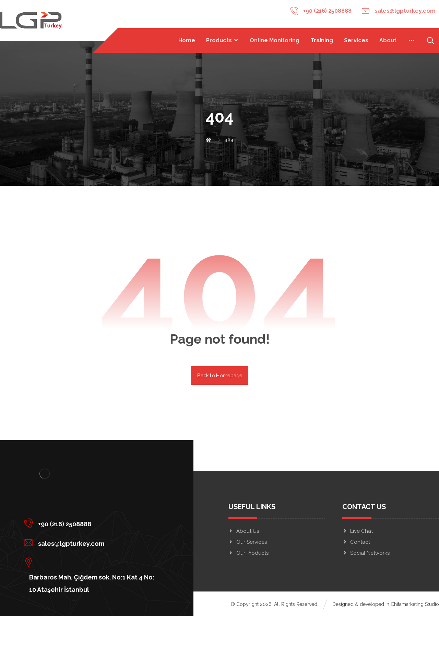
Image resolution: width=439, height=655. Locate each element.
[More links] (411, 40)
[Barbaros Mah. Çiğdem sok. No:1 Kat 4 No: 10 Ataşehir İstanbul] (91, 562)
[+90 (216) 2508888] (91, 523)
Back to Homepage (219, 375)
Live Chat (357, 531)
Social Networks (366, 553)
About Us (243, 531)
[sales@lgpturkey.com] (91, 542)
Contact (356, 542)
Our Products (248, 553)
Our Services (247, 542)
